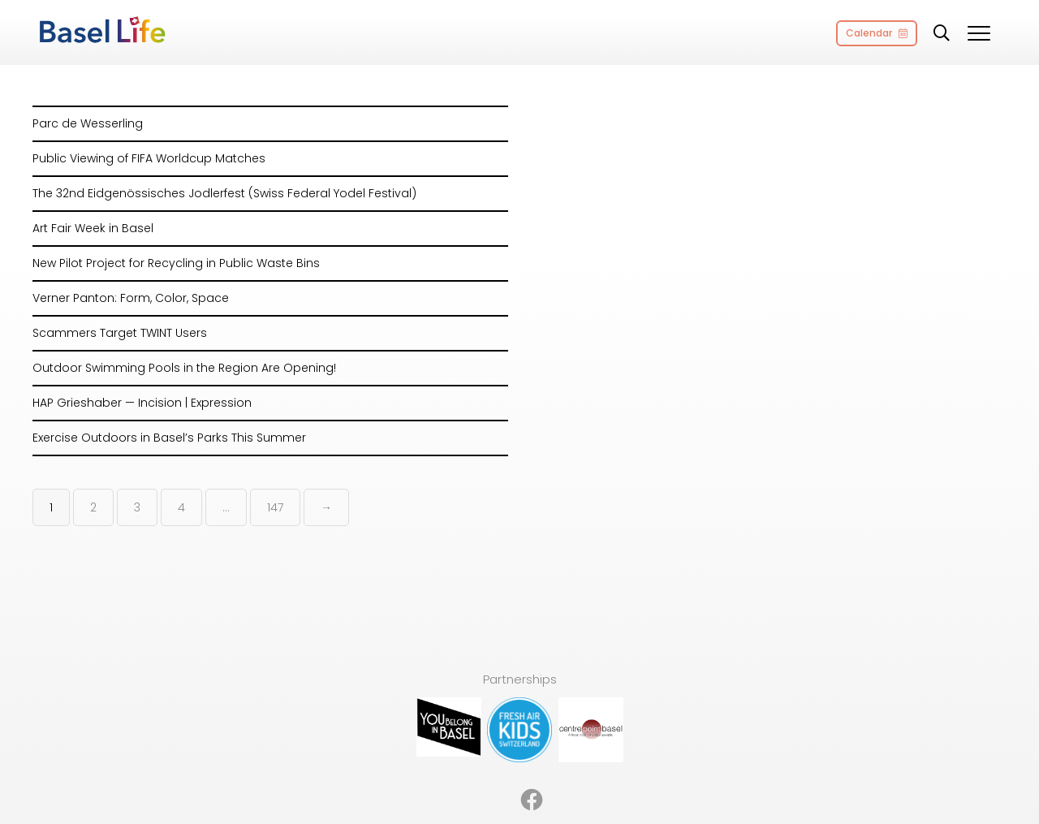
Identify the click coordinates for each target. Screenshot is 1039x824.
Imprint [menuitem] (550, 773)
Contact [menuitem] (700, 773)
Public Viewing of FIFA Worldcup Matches (148, 158)
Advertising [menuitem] (347, 773)
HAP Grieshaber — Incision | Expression (142, 403)
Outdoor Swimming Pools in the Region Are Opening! (184, 368)
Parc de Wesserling (87, 123)
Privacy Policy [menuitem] (623, 773)
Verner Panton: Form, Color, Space (130, 298)
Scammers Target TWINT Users (119, 333)
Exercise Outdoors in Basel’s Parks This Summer (169, 437)
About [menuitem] (412, 773)
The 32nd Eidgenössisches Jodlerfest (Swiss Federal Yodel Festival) (224, 193)
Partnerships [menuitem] (480, 773)
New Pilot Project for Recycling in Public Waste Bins (176, 263)
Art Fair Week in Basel (92, 228)
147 (275, 507)
